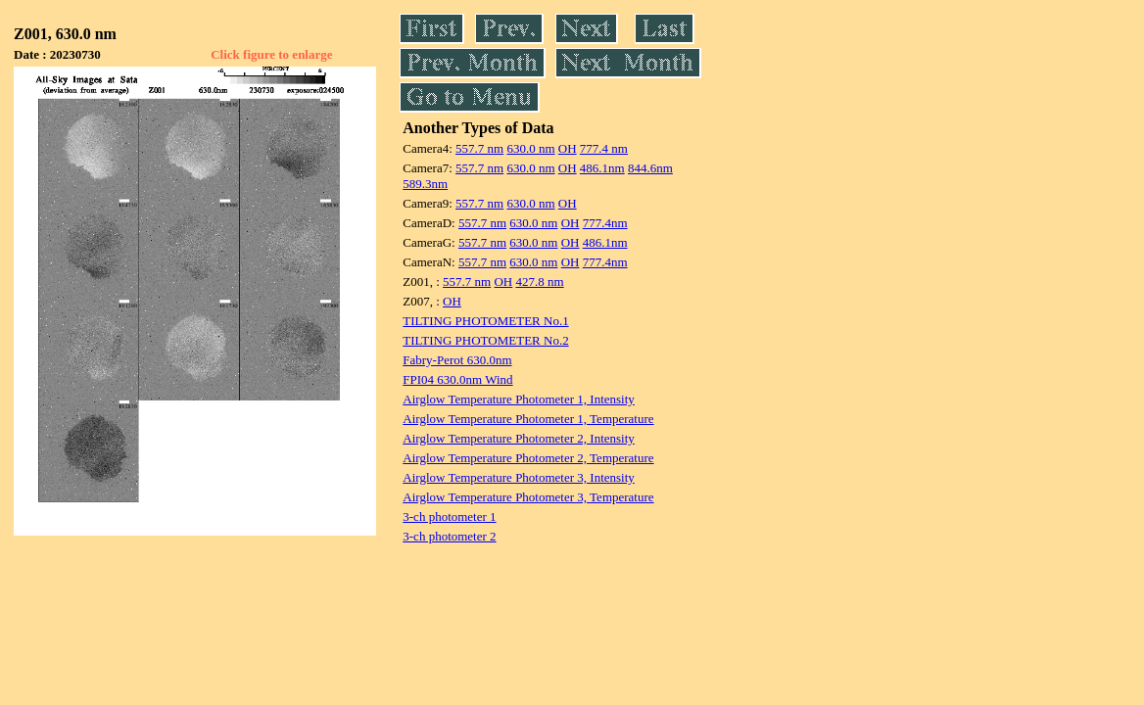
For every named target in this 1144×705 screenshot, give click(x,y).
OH (567, 148)
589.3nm (425, 183)
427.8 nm (540, 281)
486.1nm (602, 168)
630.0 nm (530, 148)
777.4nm (605, 222)
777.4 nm (604, 148)
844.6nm (650, 168)
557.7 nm (479, 148)
